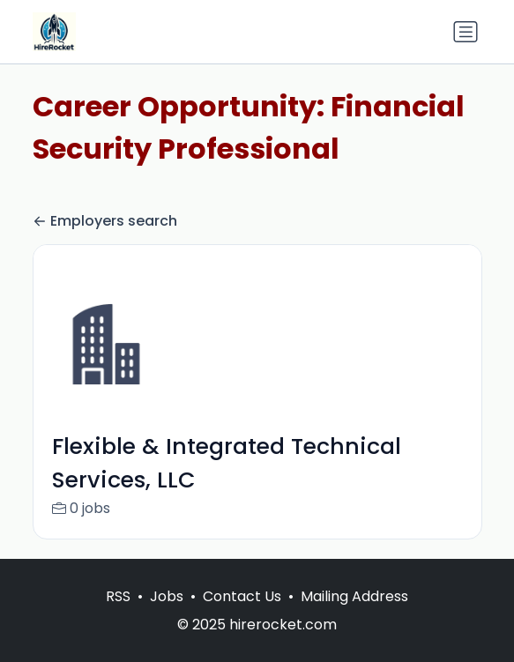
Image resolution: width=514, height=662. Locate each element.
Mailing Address (354, 615)
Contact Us (242, 615)
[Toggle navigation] (465, 31)
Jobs (166, 615)
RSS (118, 615)
